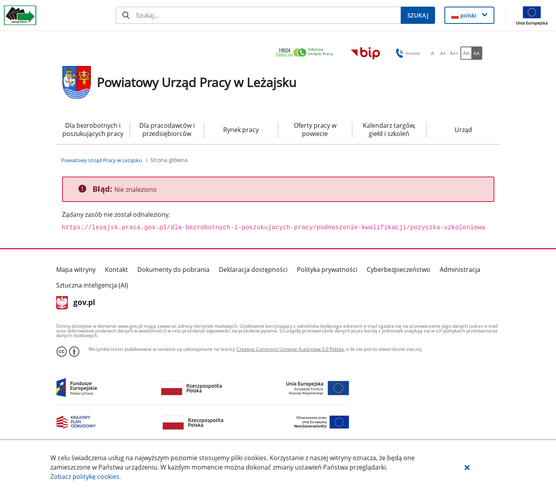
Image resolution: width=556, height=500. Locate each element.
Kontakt (116, 269)
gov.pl (76, 303)
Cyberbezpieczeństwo (398, 269)
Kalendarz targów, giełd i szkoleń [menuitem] (389, 129)
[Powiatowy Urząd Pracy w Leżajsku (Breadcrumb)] (101, 160)
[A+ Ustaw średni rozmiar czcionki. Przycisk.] (443, 53)
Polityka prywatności (327, 269)
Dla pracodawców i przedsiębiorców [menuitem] (167, 129)
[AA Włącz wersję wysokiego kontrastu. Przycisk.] (476, 53)
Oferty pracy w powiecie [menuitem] (315, 129)
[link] (306, 53)
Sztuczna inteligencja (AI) (92, 285)
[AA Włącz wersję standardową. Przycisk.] (465, 53)
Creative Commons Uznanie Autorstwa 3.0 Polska (290, 349)
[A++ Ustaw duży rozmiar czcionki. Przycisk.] (454, 53)
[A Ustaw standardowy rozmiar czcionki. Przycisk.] (432, 53)
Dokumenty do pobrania (173, 269)
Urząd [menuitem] (463, 129)
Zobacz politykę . (85, 476)
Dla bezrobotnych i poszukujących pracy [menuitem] (92, 129)
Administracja (460, 269)
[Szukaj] (258, 15)
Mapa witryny (76, 269)
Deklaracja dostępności (253, 269)
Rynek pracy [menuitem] (241, 129)
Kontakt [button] (406, 53)
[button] (467, 467)
